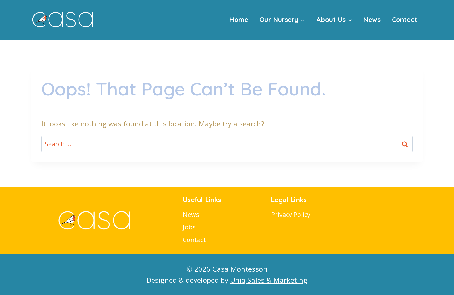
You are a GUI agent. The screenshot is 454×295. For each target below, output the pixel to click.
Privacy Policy (290, 214)
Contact (404, 19)
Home (238, 19)
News (372, 19)
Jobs (189, 227)
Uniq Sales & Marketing (268, 280)
